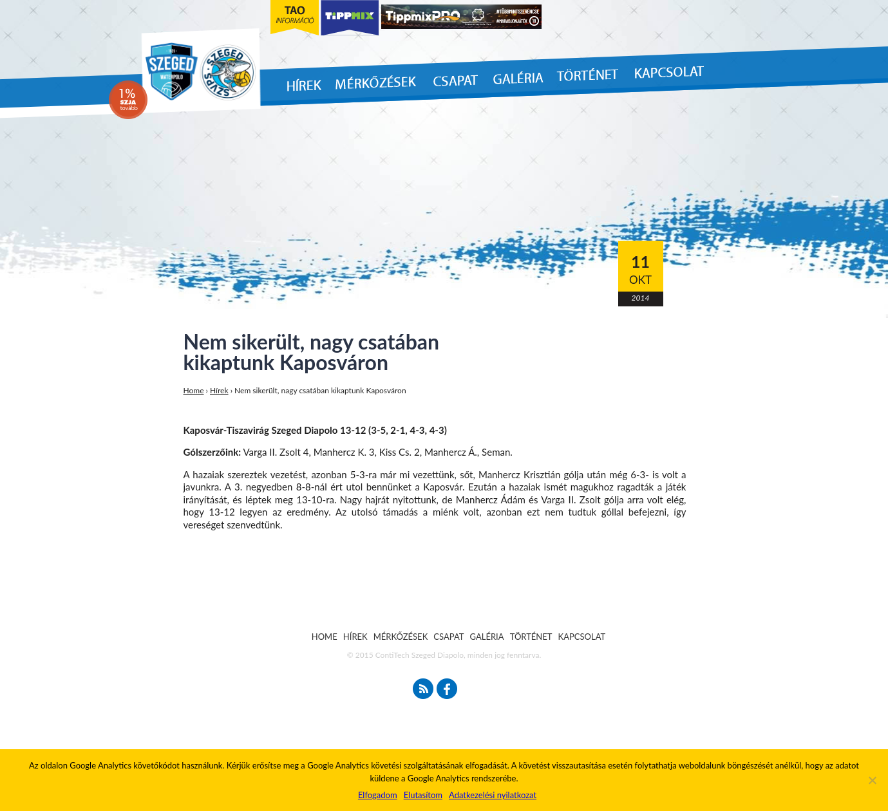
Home (194, 390)
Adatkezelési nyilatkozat (492, 795)
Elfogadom (377, 795)
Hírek (219, 390)
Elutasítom (423, 795)
